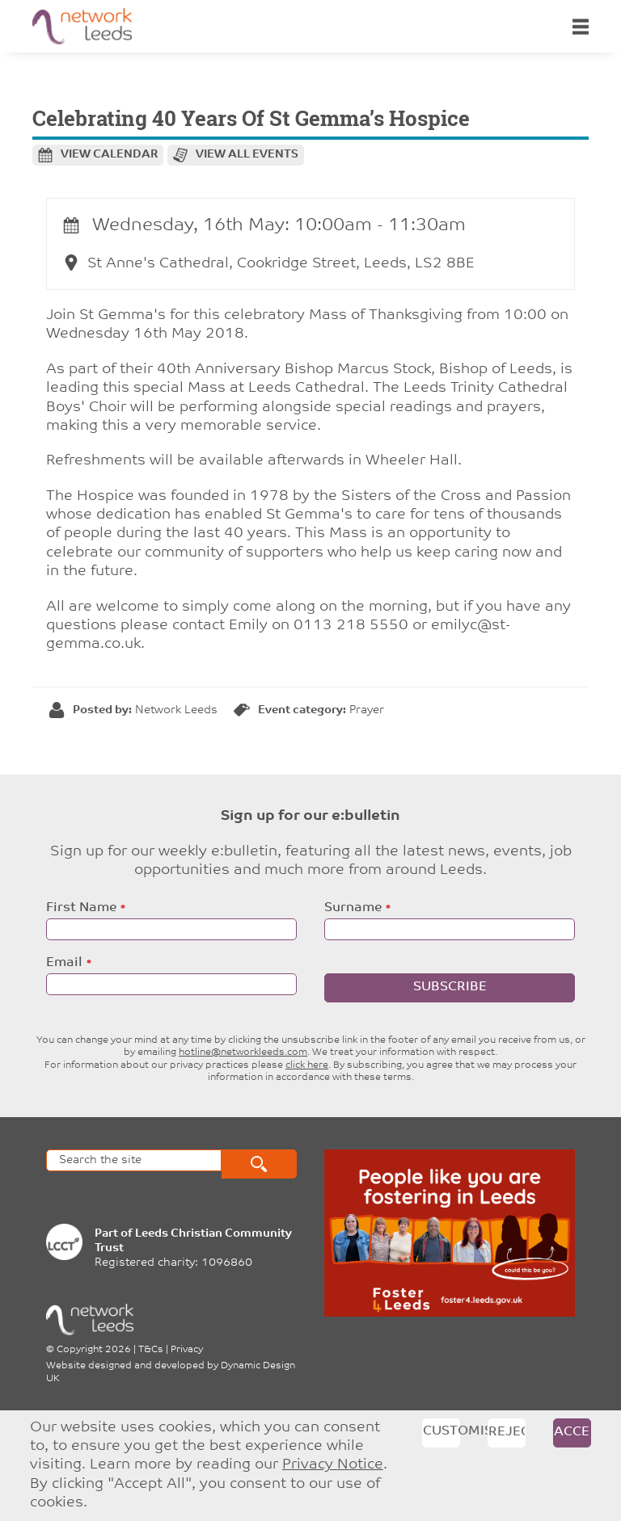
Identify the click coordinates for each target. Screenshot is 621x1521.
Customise (441, 1431)
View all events (247, 155)
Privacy (187, 1350)
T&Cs (150, 1350)
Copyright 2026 (94, 1350)
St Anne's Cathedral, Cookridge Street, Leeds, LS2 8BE (269, 263)
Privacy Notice (332, 1465)
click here (306, 1065)
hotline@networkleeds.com (243, 1052)
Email (64, 962)
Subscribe (450, 987)
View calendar (109, 155)
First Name (81, 907)
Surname (353, 907)
